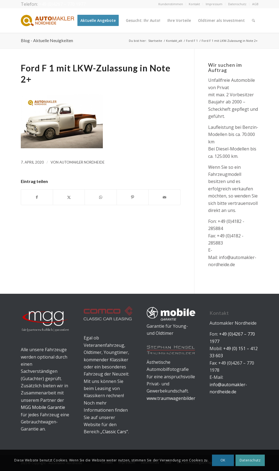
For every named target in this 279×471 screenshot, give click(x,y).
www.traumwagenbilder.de (174, 398)
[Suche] (253, 20)
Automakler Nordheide (81, 162)
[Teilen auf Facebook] (37, 197)
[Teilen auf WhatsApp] (100, 197)
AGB (255, 4)
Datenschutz (237, 4)
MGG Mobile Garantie (43, 407)
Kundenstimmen (170, 4)
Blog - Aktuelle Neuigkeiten (47, 40)
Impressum (214, 4)
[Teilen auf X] (69, 197)
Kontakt (194, 4)
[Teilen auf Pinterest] (132, 197)
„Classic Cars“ (114, 432)
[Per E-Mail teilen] (164, 197)
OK (222, 460)
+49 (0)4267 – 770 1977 (62, 4)
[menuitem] (171, 4)
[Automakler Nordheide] (47, 20)
